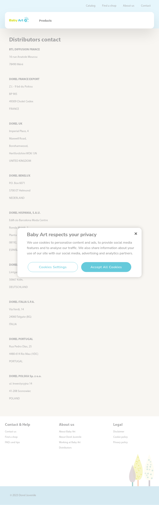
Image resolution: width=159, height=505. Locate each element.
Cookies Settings (53, 267)
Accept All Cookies (106, 267)
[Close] (135, 233)
